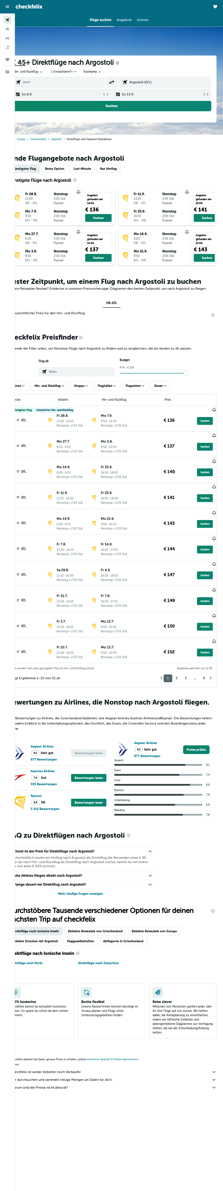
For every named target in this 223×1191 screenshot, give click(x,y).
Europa (36, 139)
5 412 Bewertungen (60, 791)
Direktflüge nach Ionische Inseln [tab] (50, 913)
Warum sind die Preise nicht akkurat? (121, 1069)
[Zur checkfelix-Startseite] (29, 6)
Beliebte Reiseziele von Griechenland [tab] (110, 913)
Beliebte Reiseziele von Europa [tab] (169, 913)
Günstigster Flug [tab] (39, 168)
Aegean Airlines (57, 728)
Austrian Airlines (58, 753)
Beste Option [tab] (69, 168)
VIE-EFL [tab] (119, 317)
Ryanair (51, 778)
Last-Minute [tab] (97, 168)
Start (24, 139)
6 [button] (204, 657)
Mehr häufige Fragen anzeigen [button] (90, 876)
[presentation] (132, 63)
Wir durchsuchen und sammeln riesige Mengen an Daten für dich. (121, 1062)
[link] (196, 731)
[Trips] (7, 59)
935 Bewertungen (59, 766)
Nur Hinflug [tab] (123, 168)
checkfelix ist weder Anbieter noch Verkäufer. (121, 1054)
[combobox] (108, 72)
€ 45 (34, 63)
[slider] (193, 386)
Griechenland (53, 139)
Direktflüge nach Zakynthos (108, 945)
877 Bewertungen (59, 741)
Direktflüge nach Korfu (40, 945)
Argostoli (71, 139)
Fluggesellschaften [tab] (95, 923)
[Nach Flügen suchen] (7, 20)
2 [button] (177, 657)
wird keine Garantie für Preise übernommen (127, 1041)
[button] (7, 6)
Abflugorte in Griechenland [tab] (138, 923)
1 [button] (168, 657)
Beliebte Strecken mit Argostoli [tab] (50, 923)
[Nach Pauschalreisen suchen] (7, 47)
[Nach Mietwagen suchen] (7, 38)
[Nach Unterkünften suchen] (7, 29)
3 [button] (186, 657)
